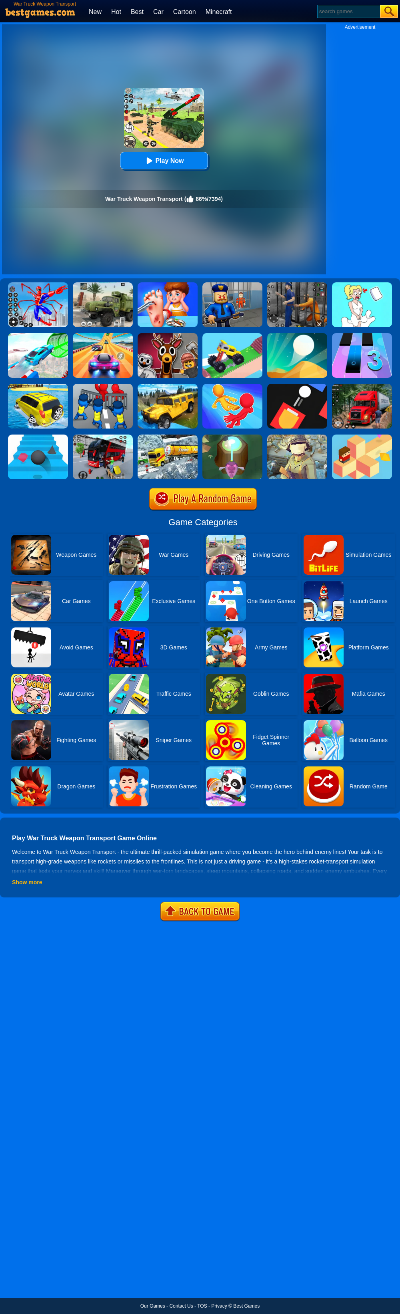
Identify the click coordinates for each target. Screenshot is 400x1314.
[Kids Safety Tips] (168, 285)
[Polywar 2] (297, 437)
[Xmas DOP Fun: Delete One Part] (362, 285)
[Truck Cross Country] (168, 386)
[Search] (348, 11)
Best (137, 11)
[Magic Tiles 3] (362, 336)
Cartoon (184, 11)
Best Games (246, 1306)
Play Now (164, 161)
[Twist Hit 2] (232, 437)
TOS (202, 1306)
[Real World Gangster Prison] (297, 285)
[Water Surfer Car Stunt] (38, 386)
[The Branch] (362, 437)
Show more (27, 882)
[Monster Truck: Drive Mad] (232, 336)
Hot (116, 11)
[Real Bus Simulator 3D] (103, 437)
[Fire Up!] (297, 386)
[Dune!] (297, 336)
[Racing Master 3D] (103, 336)
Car (158, 11)
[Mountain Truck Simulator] (362, 386)
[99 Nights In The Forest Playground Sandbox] (168, 336)
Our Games (152, 1306)
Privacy (219, 1306)
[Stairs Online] (38, 437)
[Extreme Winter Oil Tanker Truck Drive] (168, 437)
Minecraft (219, 11)
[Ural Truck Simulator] (103, 285)
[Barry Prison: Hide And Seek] (232, 285)
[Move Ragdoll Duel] (232, 386)
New (95, 11)
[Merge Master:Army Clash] (103, 386)
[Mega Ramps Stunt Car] (38, 336)
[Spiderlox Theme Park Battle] (38, 285)
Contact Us (181, 1306)
